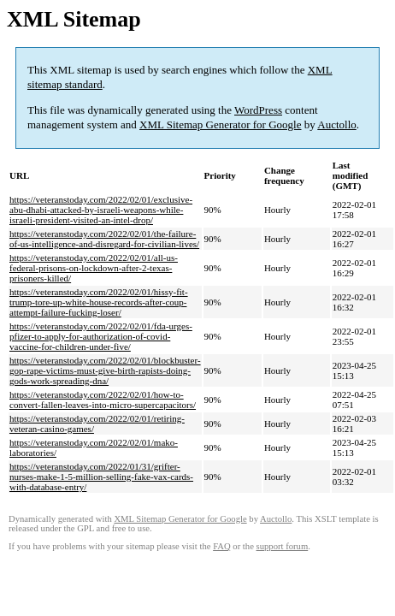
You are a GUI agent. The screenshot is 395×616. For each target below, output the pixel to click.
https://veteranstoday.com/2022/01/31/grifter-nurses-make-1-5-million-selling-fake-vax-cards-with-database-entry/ (101, 476)
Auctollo (337, 124)
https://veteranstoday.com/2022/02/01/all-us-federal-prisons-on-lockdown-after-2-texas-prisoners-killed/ (93, 267)
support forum (282, 546)
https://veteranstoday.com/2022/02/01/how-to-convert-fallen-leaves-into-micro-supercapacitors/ (102, 399)
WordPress (258, 110)
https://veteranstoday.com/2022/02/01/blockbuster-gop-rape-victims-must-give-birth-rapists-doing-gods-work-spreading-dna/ (105, 370)
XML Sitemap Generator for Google (220, 124)
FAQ (222, 546)
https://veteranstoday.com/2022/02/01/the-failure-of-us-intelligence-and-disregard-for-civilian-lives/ (104, 238)
